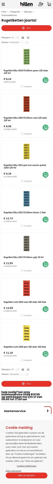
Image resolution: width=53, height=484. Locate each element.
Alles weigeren (13, 470)
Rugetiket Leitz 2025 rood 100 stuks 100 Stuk (25, 302)
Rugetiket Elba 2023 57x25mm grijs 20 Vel (24, 257)
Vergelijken (28, 86)
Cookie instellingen (26, 465)
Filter (26, 28)
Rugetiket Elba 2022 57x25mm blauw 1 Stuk (25, 212)
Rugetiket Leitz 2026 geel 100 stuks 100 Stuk (25, 347)
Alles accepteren (26, 475)
